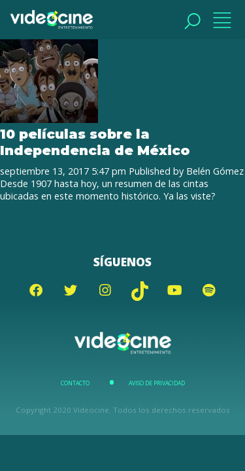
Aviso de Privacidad (157, 383)
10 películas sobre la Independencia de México (95, 142)
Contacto (75, 383)
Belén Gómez (215, 171)
